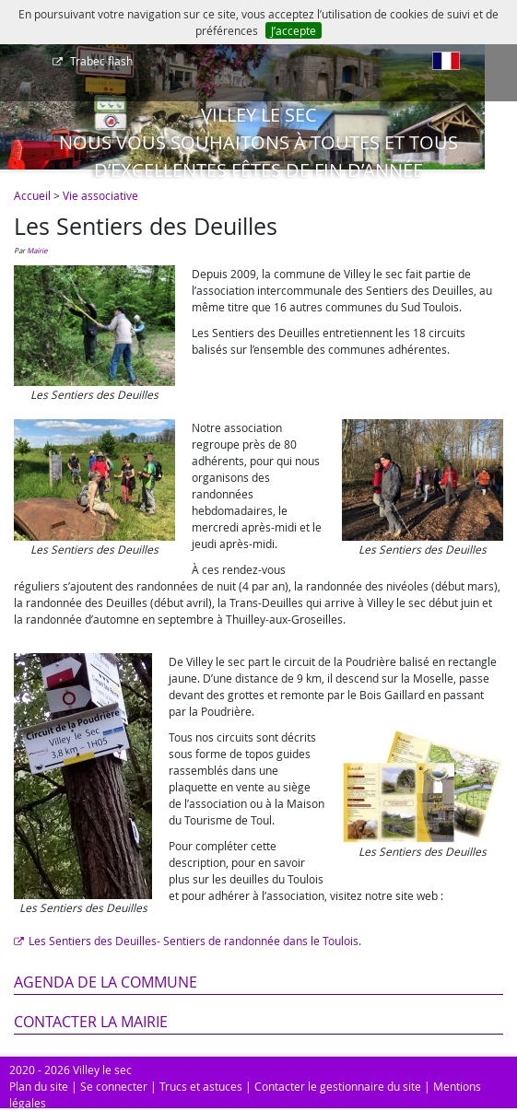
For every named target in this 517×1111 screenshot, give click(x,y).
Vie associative (100, 195)
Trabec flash (100, 60)
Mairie (37, 250)
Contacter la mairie (91, 1022)
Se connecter (113, 1086)
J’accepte (293, 30)
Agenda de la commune (105, 982)
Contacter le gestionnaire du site (337, 1086)
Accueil (32, 195)
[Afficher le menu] (18, 67)
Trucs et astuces (200, 1086)
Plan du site (38, 1086)
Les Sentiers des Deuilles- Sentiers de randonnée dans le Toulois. (195, 940)
